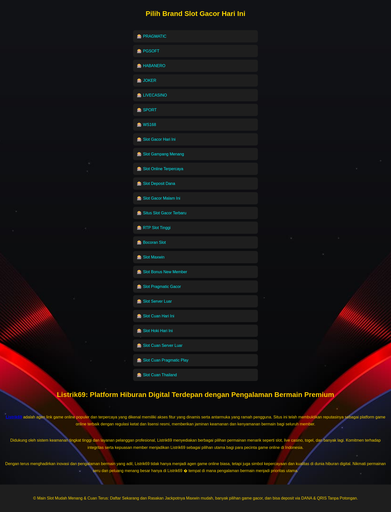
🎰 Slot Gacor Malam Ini (158, 198)
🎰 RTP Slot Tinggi (154, 228)
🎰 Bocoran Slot (151, 242)
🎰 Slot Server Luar (154, 301)
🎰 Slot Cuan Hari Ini (155, 316)
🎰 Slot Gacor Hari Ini (156, 139)
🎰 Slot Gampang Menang (160, 154)
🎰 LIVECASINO (152, 95)
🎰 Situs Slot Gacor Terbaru (161, 213)
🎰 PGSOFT (148, 51)
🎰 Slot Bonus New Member (162, 272)
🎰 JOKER (146, 80)
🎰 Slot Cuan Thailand (157, 375)
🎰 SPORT (147, 110)
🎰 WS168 (146, 125)
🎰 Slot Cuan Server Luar (160, 345)
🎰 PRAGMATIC (151, 36)
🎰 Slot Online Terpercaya (160, 169)
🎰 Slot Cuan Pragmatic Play (163, 360)
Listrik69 (71, 394)
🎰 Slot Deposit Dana (156, 183)
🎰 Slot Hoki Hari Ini (155, 331)
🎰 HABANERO (151, 66)
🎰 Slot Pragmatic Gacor (159, 286)
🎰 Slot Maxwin (151, 257)
